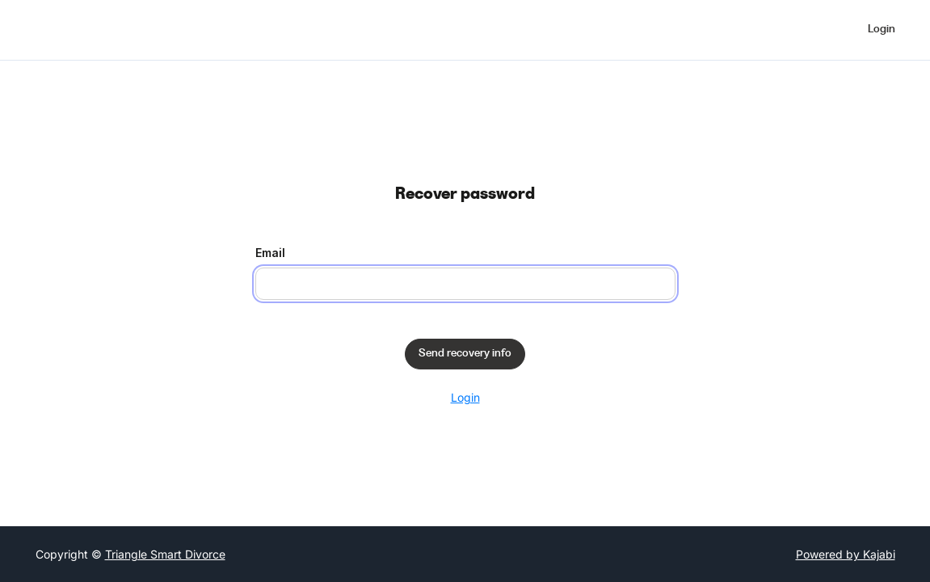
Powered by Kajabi (845, 554)
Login (465, 397)
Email (270, 252)
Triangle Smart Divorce (165, 554)
